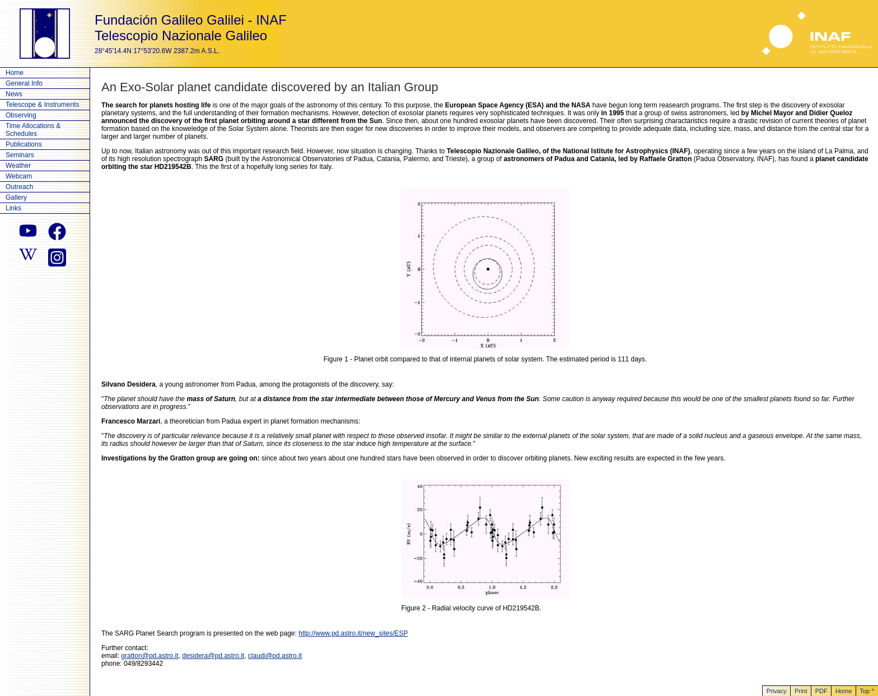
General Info (24, 83)
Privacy (777, 691)
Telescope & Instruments (42, 105)
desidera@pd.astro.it (213, 656)
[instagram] (57, 256)
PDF (821, 691)
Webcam (19, 176)
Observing (21, 115)
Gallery (16, 197)
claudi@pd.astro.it (275, 656)
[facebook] (57, 231)
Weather (18, 166)
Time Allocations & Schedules (33, 130)
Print (801, 691)
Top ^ (867, 691)
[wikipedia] (28, 256)
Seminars (20, 155)
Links (13, 208)
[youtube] (28, 231)
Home (15, 73)
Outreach (19, 187)
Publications (24, 144)
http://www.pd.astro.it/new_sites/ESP (353, 633)
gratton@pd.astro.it (149, 656)
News (14, 94)
